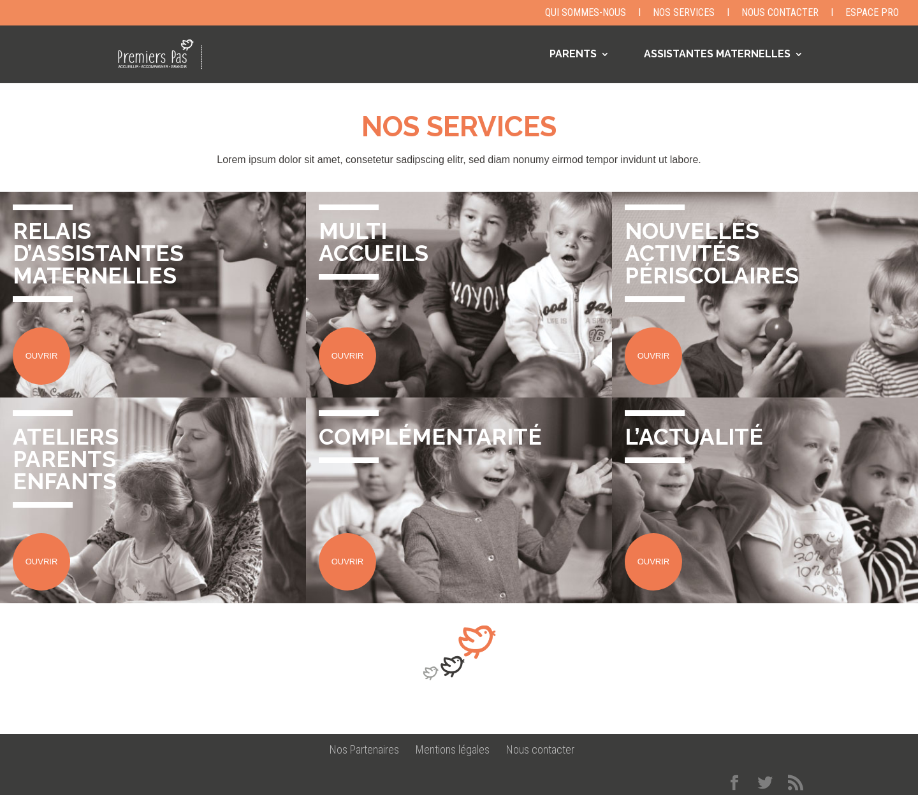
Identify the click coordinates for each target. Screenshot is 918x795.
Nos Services (684, 13)
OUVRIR (42, 356)
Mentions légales (453, 749)
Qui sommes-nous (585, 13)
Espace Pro (872, 13)
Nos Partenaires (364, 749)
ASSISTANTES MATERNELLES (717, 55)
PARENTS (573, 55)
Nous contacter (780, 13)
